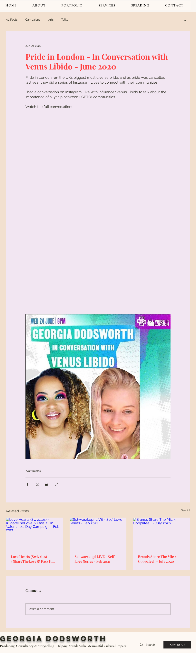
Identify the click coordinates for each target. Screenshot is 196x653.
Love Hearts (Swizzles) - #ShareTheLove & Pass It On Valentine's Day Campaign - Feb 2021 (34, 559)
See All (185, 510)
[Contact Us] (177, 644)
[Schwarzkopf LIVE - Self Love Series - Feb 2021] (98, 534)
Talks (64, 19)
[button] (185, 19)
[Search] (147, 645)
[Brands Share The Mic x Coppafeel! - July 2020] (161, 534)
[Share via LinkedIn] (46, 484)
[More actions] (168, 45)
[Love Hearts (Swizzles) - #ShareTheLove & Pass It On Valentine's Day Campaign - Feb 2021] (34, 534)
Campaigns (32, 19)
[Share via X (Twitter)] (37, 484)
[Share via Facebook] (27, 484)
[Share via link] (56, 484)
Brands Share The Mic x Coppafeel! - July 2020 (157, 559)
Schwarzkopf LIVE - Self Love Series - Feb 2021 (94, 559)
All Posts (11, 19)
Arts (51, 19)
